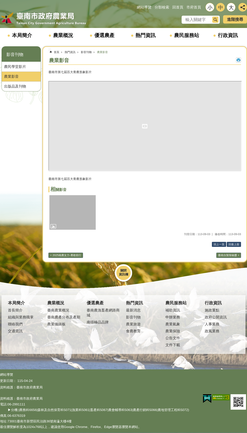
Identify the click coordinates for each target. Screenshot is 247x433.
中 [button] (220, 7)
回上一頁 (219, 244)
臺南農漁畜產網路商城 (103, 312)
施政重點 (212, 310)
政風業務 (212, 331)
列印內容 (238, 59)
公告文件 (172, 338)
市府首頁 (193, 7)
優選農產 (104, 35)
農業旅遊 (133, 324)
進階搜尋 (235, 19)
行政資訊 (228, 35)
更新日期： (8, 381)
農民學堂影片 (15, 67)
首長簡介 (15, 310)
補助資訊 (172, 310)
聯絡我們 (15, 324)
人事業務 (212, 324)
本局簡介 (22, 35)
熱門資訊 (145, 35)
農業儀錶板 (56, 324)
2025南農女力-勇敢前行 (66, 255)
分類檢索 (162, 7)
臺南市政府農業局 (43, 19)
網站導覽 (144, 7)
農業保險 (172, 331)
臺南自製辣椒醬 (227, 255)
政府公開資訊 (216, 317)
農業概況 (63, 35)
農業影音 (11, 76)
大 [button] (231, 7)
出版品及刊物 (15, 86)
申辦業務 (172, 317)
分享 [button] (242, 7)
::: (1, 48)
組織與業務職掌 (21, 317)
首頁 (56, 52)
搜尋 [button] (215, 20)
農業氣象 (172, 324)
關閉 (123, 270)
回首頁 (177, 7)
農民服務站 (186, 35)
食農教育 (133, 331)
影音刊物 (14, 54)
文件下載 (172, 345)
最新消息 (133, 310)
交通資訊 (15, 331)
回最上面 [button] (233, 244)
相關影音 (58, 190)
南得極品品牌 (98, 322)
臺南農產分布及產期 (63, 317)
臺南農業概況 (58, 310)
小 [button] (209, 7)
